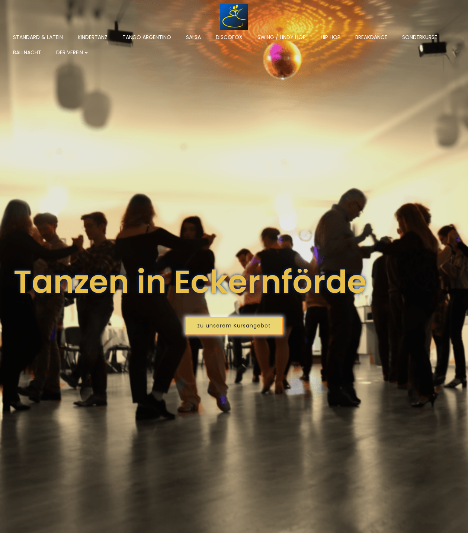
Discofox (229, 37)
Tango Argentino (146, 37)
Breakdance (371, 37)
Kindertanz (93, 37)
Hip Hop (330, 37)
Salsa (193, 37)
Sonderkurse (419, 37)
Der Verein (73, 52)
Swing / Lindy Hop (281, 37)
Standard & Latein (38, 37)
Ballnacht (27, 52)
